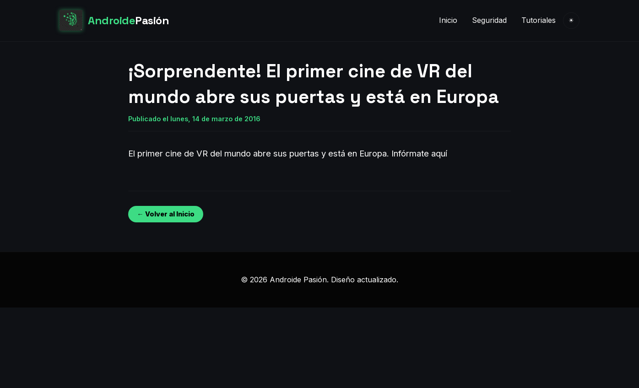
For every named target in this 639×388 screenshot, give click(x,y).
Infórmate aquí (419, 153)
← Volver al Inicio (165, 214)
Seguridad (489, 20)
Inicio (448, 20)
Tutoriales (538, 20)
